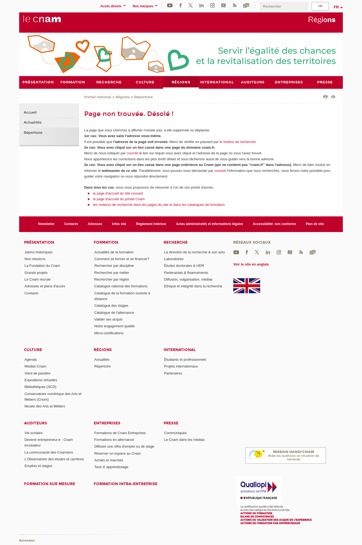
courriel (132, 153)
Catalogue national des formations (120, 286)
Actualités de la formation (114, 252)
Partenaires (173, 373)
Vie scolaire (34, 433)
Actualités (33, 122)
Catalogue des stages (111, 306)
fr (336, 7)
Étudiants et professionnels (185, 359)
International (180, 349)
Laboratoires (174, 259)
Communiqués (175, 433)
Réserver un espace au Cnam (117, 453)
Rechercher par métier (111, 272)
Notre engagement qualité (114, 326)
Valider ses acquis (108, 319)
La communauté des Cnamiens (49, 452)
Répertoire (143, 97)
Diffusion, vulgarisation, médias (188, 279)
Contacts (71, 224)
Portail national (97, 97)
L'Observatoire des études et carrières (54, 459)
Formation (106, 242)
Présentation (39, 242)
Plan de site (315, 224)
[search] (284, 6)
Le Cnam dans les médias (184, 439)
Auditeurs (35, 423)
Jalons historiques (39, 252)
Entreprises (107, 423)
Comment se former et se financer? (121, 259)
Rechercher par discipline (114, 266)
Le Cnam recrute (38, 279)
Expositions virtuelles (41, 380)
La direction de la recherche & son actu (194, 252)
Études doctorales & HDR (184, 266)
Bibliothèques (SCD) (40, 387)
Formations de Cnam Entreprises (120, 433)
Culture (33, 349)
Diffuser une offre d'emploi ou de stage (124, 446)
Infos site (119, 224)
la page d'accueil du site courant (118, 193)
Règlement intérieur (151, 224)
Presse (171, 423)
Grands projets (36, 272)
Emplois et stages (38, 466)
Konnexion (27, 540)
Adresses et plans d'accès (45, 286)
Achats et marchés (108, 460)
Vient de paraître (37, 373)
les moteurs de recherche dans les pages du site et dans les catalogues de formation (159, 205)
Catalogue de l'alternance (114, 312)
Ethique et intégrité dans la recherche (193, 286)
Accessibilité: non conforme (274, 224)
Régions (123, 97)
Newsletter (46, 224)
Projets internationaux (181, 366)
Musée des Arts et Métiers (45, 406)
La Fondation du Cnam (42, 266)
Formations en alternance (114, 439)
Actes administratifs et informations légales (209, 224)
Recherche (176, 242)
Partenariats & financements (186, 272)
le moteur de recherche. (238, 141)
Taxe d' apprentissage (111, 467)
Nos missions (35, 259)
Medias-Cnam (35, 366)
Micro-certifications (108, 333)
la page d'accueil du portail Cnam (119, 199)
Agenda (31, 359)
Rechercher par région (111, 279)
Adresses (95, 224)
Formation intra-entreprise (125, 483)
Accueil (30, 112)
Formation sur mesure (49, 483)
